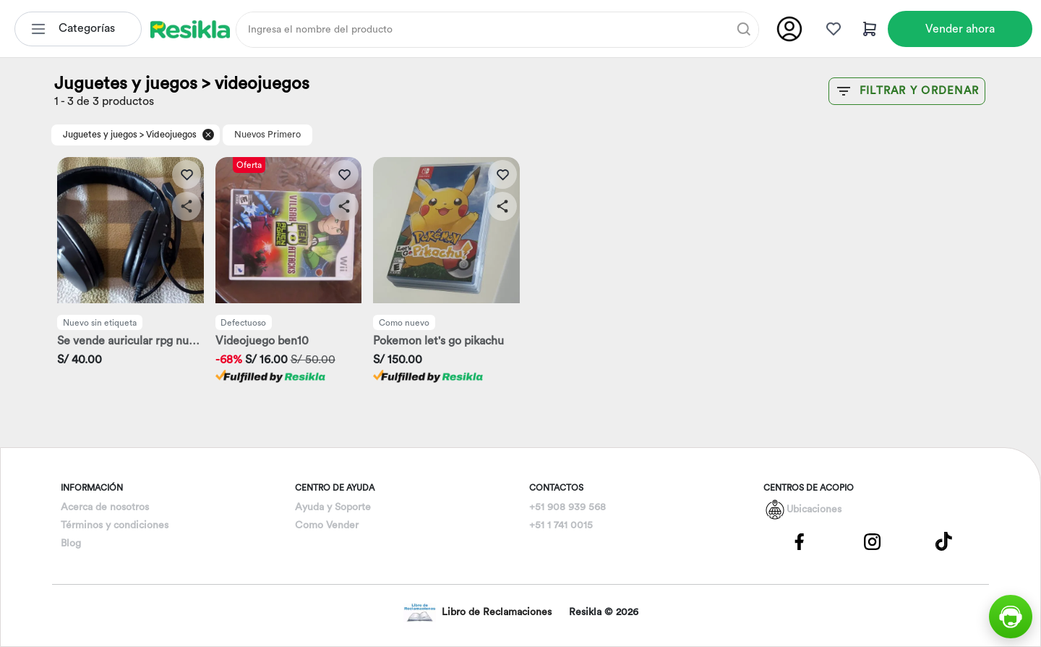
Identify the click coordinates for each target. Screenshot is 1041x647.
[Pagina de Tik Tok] (944, 541)
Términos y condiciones (114, 525)
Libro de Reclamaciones (477, 612)
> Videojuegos (168, 134)
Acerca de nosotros (105, 507)
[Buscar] (743, 29)
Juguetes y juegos (100, 134)
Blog (71, 543)
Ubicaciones (814, 509)
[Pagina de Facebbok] (799, 541)
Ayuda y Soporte (333, 507)
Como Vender (327, 525)
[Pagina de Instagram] (871, 541)
